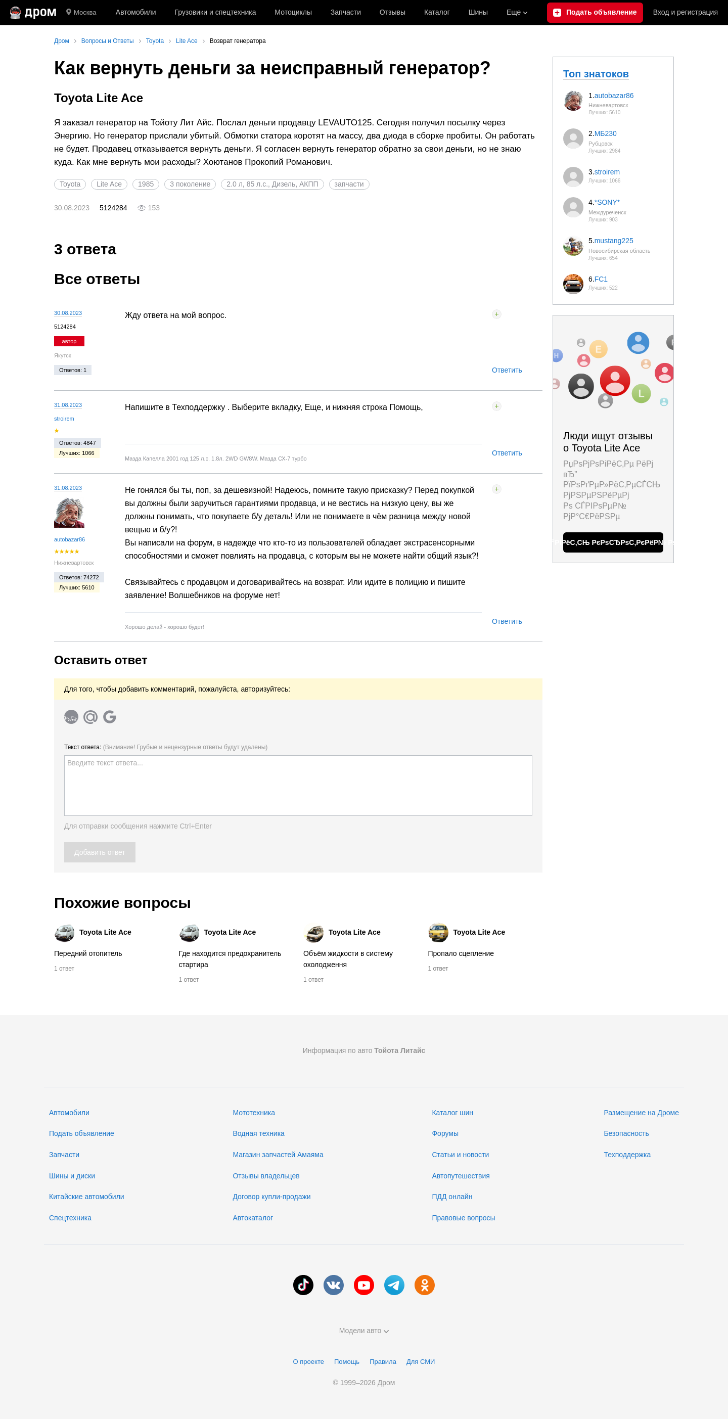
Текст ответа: (165, 747)
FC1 (601, 279)
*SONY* (607, 202)
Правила (383, 1361)
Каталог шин (452, 1113)
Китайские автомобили (86, 1197)
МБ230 (606, 133)
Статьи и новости (460, 1155)
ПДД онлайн (452, 1197)
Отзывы (392, 12)
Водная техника (258, 1133)
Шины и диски (72, 1176)
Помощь (346, 1361)
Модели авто (364, 1330)
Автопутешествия (460, 1176)
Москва (81, 13)
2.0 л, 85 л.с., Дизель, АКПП (272, 184)
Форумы (445, 1133)
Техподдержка (627, 1155)
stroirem (64, 419)
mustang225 (614, 241)
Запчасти (346, 12)
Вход (685, 12)
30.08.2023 (68, 313)
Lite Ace (109, 184)
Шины (478, 12)
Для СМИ (420, 1361)
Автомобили (136, 12)
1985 (146, 184)
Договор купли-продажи (271, 1197)
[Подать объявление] (595, 13)
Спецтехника (70, 1218)
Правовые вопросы (463, 1218)
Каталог (437, 12)
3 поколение (190, 184)
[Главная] (33, 12)
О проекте (308, 1361)
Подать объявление (81, 1133)
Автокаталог (253, 1218)
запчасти (349, 184)
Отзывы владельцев (266, 1176)
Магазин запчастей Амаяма (278, 1155)
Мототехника (254, 1113)
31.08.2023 (68, 405)
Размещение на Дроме (641, 1113)
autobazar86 (69, 539)
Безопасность (626, 1133)
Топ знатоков (596, 73)
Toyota (70, 184)
